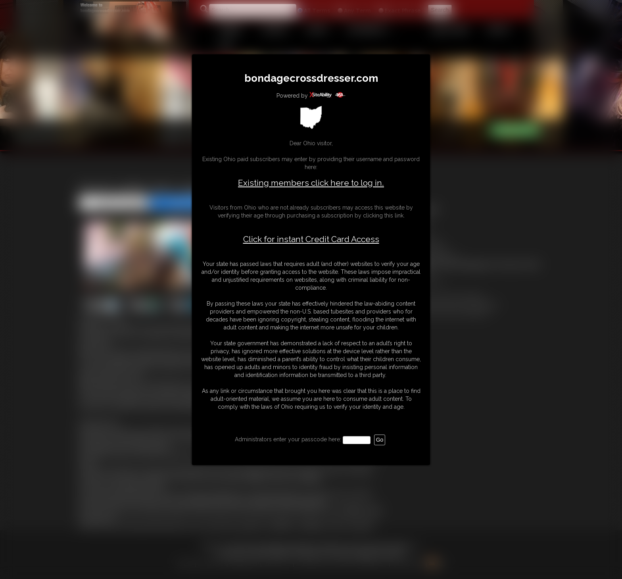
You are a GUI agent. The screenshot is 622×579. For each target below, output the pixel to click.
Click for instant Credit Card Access (311, 239)
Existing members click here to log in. (311, 183)
